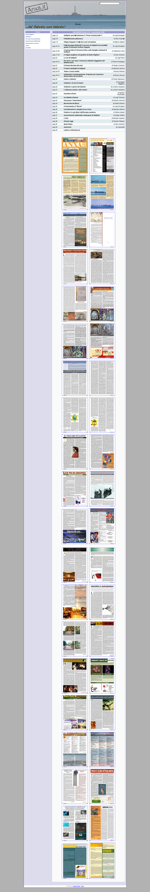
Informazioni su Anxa (32, 43)
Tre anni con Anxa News (33, 39)
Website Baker (76, 886)
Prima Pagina (30, 34)
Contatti (28, 47)
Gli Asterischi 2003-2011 (33, 41)
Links (27, 45)
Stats (82, 886)
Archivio (28, 36)
